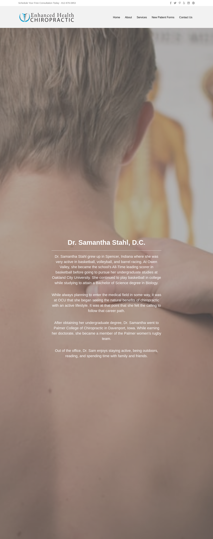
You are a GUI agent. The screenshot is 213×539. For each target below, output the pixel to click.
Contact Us (185, 17)
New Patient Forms (163, 17)
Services (142, 17)
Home (116, 17)
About (128, 17)
